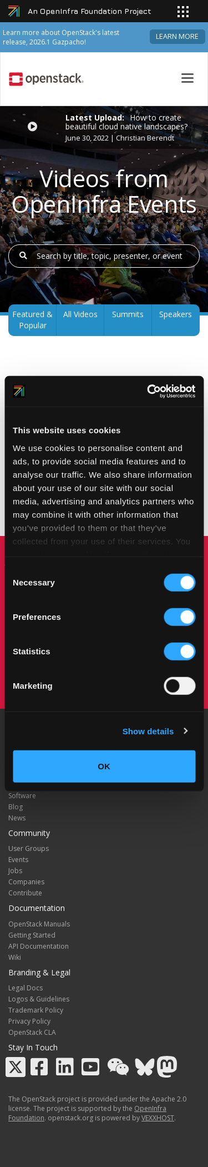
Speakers (175, 314)
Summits (128, 314)
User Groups (28, 848)
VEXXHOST (157, 1118)
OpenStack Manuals (39, 924)
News (17, 818)
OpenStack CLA (32, 1032)
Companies (26, 881)
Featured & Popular (32, 319)
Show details (148, 730)
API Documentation (38, 946)
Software (22, 795)
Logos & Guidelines (38, 999)
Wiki (14, 957)
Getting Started (31, 935)
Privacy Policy (29, 1021)
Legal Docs (25, 988)
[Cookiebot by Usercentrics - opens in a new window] (148, 391)
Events (18, 859)
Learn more (177, 36)
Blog (15, 807)
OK (104, 766)
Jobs (15, 870)
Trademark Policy (35, 1010)
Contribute (25, 893)
